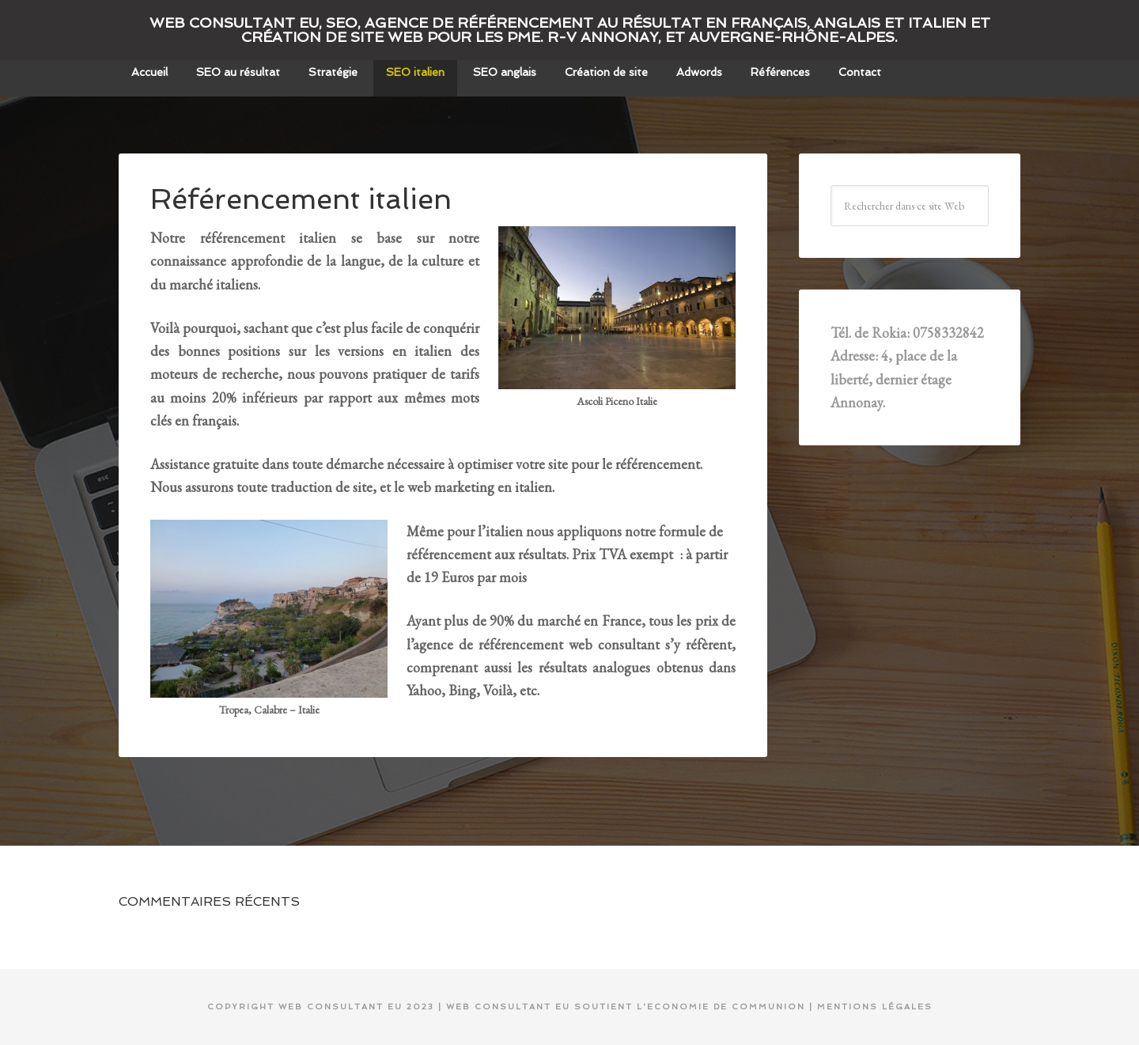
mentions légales (875, 1006)
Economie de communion (726, 1006)
